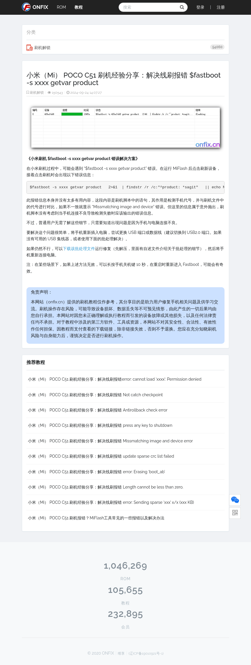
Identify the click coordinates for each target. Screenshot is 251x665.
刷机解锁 (125, 47)
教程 (79, 7)
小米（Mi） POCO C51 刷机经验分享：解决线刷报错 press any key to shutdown (100, 425)
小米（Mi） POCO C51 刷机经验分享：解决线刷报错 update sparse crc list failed (101, 456)
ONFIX (35, 7)
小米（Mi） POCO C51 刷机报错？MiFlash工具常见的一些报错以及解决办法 (96, 518)
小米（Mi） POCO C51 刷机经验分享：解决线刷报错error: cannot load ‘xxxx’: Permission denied (114, 379)
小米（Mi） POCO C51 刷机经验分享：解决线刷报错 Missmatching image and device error (110, 441)
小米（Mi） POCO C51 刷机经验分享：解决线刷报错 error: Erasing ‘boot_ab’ (96, 471)
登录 (200, 7)
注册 (221, 7)
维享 (121, 653)
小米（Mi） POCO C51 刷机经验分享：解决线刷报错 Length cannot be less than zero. (105, 487)
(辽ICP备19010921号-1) (146, 653)
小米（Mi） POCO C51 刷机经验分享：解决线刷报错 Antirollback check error (98, 410)
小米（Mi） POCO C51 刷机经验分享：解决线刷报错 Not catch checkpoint (95, 394)
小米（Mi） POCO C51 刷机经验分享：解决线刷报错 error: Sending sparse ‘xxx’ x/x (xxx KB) (111, 502)
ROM (61, 7)
